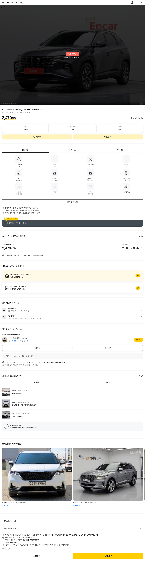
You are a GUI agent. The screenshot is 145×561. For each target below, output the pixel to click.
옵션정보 (25, 150)
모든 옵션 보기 (72, 202)
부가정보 (119, 150)
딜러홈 (138, 340)
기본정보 (72, 150)
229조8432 (14, 2)
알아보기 (72, 276)
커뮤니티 (37, 382)
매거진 (107, 382)
